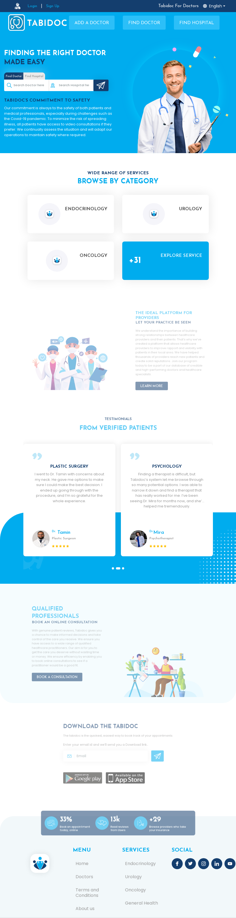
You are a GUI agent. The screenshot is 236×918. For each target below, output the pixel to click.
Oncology (135, 890)
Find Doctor (144, 23)
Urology (133, 877)
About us (85, 908)
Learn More (156, 377)
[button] (114, 568)
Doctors (84, 877)
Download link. (132, 746)
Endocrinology (140, 863)
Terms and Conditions (87, 892)
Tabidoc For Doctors (178, 6)
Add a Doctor (91, 23)
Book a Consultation (60, 669)
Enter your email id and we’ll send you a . (109, 746)
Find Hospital (196, 23)
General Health (141, 903)
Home (82, 863)
